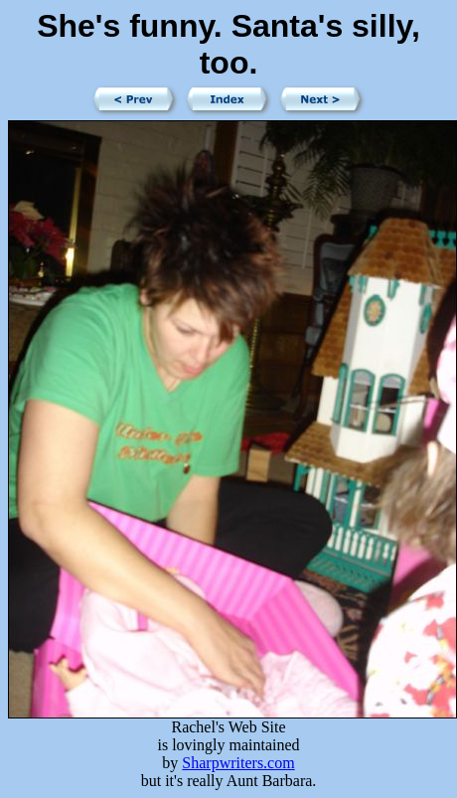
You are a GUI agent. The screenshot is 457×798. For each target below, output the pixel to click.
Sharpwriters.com (238, 762)
